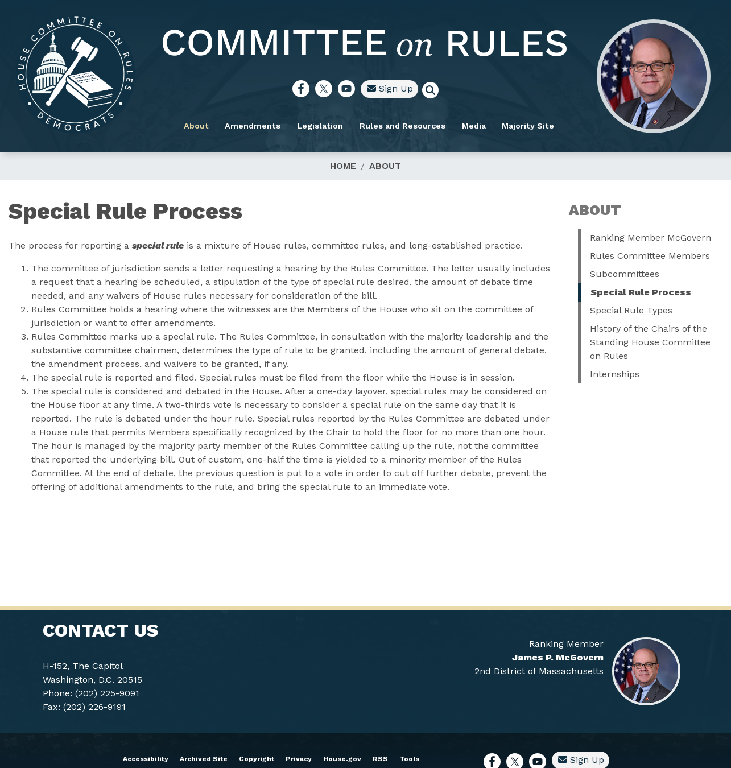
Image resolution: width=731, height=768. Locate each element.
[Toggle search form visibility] (463, 88)
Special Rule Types (631, 310)
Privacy (299, 759)
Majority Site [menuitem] (557, 122)
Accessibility (145, 759)
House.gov (342, 759)
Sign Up (419, 85)
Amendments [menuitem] (282, 122)
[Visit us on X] (355, 85)
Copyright (256, 759)
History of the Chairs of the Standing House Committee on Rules (650, 342)
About (385, 165)
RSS (380, 759)
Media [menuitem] (503, 122)
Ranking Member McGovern (650, 237)
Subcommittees (624, 274)
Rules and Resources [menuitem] (431, 122)
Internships (614, 374)
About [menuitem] (225, 122)
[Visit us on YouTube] (378, 85)
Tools (409, 759)
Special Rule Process (640, 292)
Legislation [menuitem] (350, 122)
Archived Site (204, 759)
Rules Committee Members (650, 255)
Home (343, 165)
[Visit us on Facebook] (332, 85)
